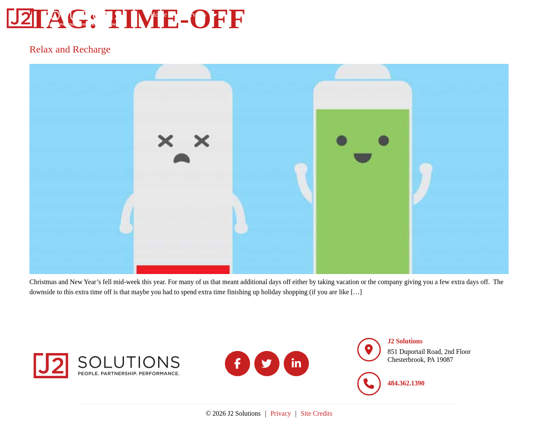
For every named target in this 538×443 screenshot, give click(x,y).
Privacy (280, 413)
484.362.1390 (406, 383)
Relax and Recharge (70, 49)
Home (224, 14)
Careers (376, 14)
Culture (426, 14)
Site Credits (316, 413)
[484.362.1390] (369, 384)
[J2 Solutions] (369, 349)
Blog (472, 14)
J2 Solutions (405, 341)
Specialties (322, 14)
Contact (512, 14)
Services (267, 14)
